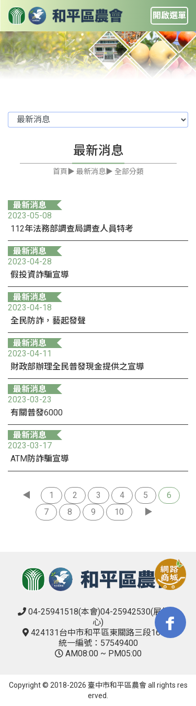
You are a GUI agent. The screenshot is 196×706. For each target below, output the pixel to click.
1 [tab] (90, 54)
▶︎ (148, 512)
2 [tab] (106, 54)
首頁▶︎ (64, 171)
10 (119, 512)
